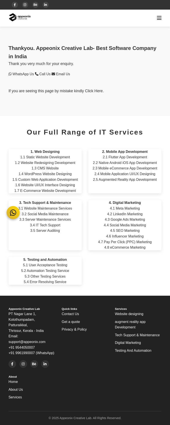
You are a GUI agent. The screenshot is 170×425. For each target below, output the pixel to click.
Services (15, 397)
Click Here (94, 91)
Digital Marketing (128, 343)
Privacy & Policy (74, 329)
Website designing (129, 314)
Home (13, 382)
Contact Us (70, 314)
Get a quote (71, 322)
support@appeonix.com (27, 342)
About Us (16, 389)
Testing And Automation (133, 350)
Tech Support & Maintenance (137, 335)
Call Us (43, 74)
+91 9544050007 (22, 347)
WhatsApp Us (22, 74)
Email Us (61, 74)
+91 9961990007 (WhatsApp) (31, 353)
